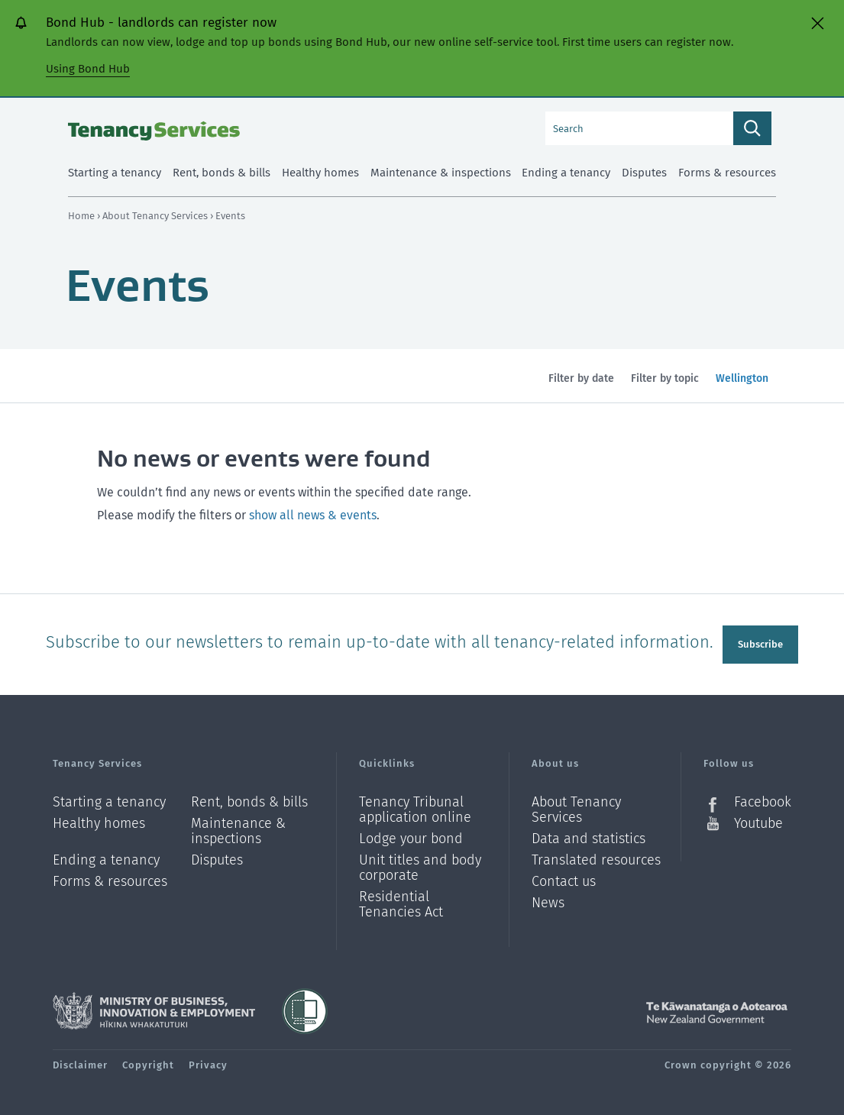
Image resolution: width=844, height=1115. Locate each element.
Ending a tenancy (106, 856)
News (548, 899)
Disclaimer (80, 1061)
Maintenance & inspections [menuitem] (440, 172)
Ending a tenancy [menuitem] (566, 172)
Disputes (217, 856)
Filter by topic (665, 378)
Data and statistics (588, 835)
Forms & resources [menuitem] (727, 172)
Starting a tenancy (109, 798)
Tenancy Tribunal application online (415, 806)
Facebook (762, 798)
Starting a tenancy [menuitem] (114, 172)
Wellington (741, 387)
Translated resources (596, 856)
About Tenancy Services (156, 215)
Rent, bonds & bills (249, 798)
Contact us (564, 878)
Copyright (148, 1061)
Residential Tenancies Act (401, 900)
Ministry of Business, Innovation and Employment (154, 1007)
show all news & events (313, 515)
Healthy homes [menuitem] (320, 172)
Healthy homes (99, 820)
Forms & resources (110, 877)
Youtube (758, 819)
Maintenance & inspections (238, 827)
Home (81, 215)
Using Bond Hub (88, 69)
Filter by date (581, 378)
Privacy (208, 1061)
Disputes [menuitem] (644, 172)
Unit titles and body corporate (420, 864)
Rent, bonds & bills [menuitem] (221, 172)
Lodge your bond (411, 835)
